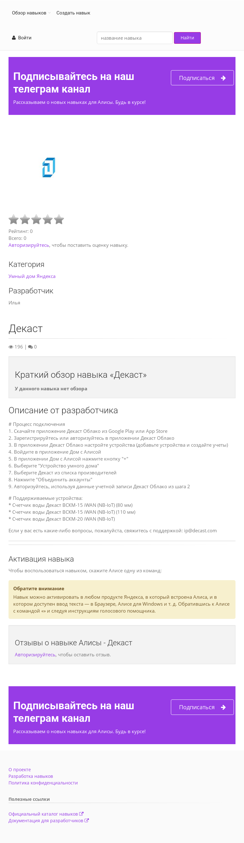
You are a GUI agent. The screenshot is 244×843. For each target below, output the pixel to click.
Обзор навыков (29, 13)
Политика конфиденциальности (43, 783)
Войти (22, 38)
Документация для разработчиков (49, 820)
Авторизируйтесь (29, 245)
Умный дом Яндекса (32, 276)
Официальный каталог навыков (46, 814)
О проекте (20, 769)
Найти (187, 38)
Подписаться (202, 78)
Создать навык (73, 13)
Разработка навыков (31, 776)
